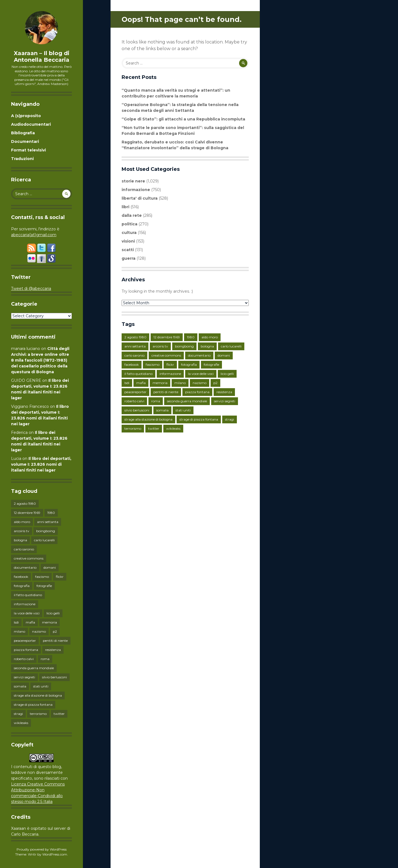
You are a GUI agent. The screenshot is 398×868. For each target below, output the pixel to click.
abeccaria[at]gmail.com (33, 234)
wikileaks (21, 723)
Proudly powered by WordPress (42, 849)
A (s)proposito (26, 115)
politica (129, 223)
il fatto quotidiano (28, 595)
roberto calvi (24, 659)
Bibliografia (23, 132)
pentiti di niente (55, 640)
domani (49, 567)
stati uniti (40, 686)
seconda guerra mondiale (34, 668)
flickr (60, 577)
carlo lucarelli (44, 540)
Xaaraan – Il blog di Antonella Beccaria (41, 56)
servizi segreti (24, 677)
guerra (128, 258)
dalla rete (132, 215)
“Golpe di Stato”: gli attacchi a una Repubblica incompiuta (183, 119)
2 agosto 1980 (25, 503)
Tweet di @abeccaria (31, 288)
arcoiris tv (21, 531)
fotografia (22, 586)
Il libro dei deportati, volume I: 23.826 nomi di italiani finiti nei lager (41, 464)
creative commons (28, 558)
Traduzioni (22, 158)
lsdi (16, 622)
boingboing (45, 531)
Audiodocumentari (31, 124)
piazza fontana (26, 650)
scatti (128, 249)
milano (19, 631)
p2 (55, 631)
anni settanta (47, 522)
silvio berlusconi (54, 677)
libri (125, 206)
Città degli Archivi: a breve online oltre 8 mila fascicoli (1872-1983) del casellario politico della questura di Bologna (40, 360)
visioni (128, 241)
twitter (59, 714)
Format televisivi (28, 150)
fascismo (42, 577)
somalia (20, 686)
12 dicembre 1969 (27, 513)
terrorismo (38, 714)
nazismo (39, 631)
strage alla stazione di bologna (38, 695)
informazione (24, 604)
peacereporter (25, 640)
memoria (49, 622)
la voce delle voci (27, 613)
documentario (25, 567)
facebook (21, 577)
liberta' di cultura (140, 198)
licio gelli (53, 613)
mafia (30, 622)
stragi (18, 714)
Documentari (25, 141)
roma (45, 659)
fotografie (44, 586)
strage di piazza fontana (33, 704)
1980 (51, 513)
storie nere (133, 181)
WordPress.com (54, 854)
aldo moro (22, 522)
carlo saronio (24, 549)
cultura (129, 232)
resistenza (53, 650)
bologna (20, 540)
